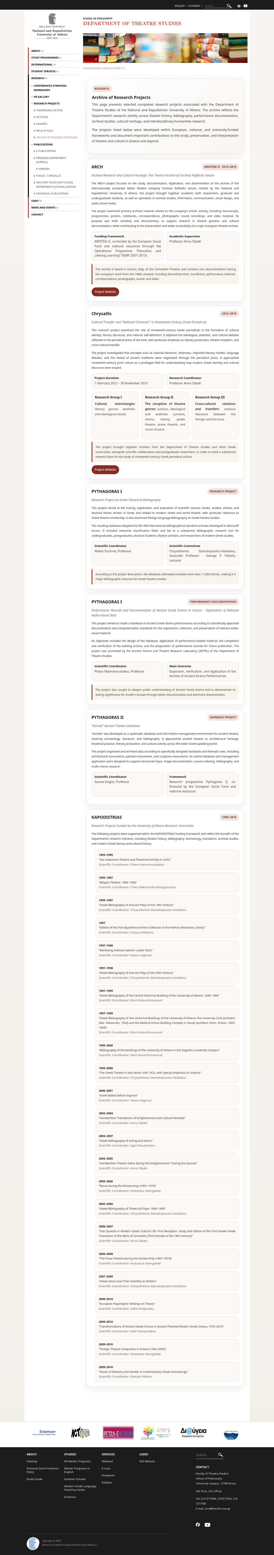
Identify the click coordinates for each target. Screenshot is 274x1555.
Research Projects (113, 68)
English (180, 6)
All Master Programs (77, 1461)
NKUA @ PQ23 (44, 130)
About (36, 51)
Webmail (107, 1461)
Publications (43, 144)
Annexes (44, 169)
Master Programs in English (77, 1470)
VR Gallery (41, 97)
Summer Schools (75, 1479)
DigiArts (41, 124)
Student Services (43, 71)
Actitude (42, 117)
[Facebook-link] (239, 6)
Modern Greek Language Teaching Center (80, 1488)
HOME (86, 68)
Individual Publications (52, 193)
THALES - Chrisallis (48, 175)
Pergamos (108, 1475)
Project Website (105, 292)
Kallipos (107, 1482)
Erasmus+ (70, 1497)
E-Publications (46, 151)
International (42, 64)
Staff (35, 201)
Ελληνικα (194, 6)
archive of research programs (57, 137)
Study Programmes (45, 57)
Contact (37, 214)
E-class (106, 1468)
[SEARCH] (219, 6)
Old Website (147, 1461)
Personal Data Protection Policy (43, 1470)
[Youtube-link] (245, 6)
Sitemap (32, 1461)
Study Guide (35, 1479)
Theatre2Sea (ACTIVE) (49, 110)
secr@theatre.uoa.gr (217, 1508)
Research (96, 68)
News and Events (43, 207)
